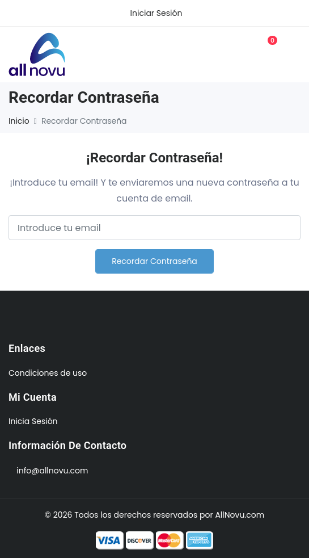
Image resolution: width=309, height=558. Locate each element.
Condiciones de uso (48, 373)
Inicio (19, 121)
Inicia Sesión (33, 421)
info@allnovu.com (52, 470)
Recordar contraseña (154, 261)
